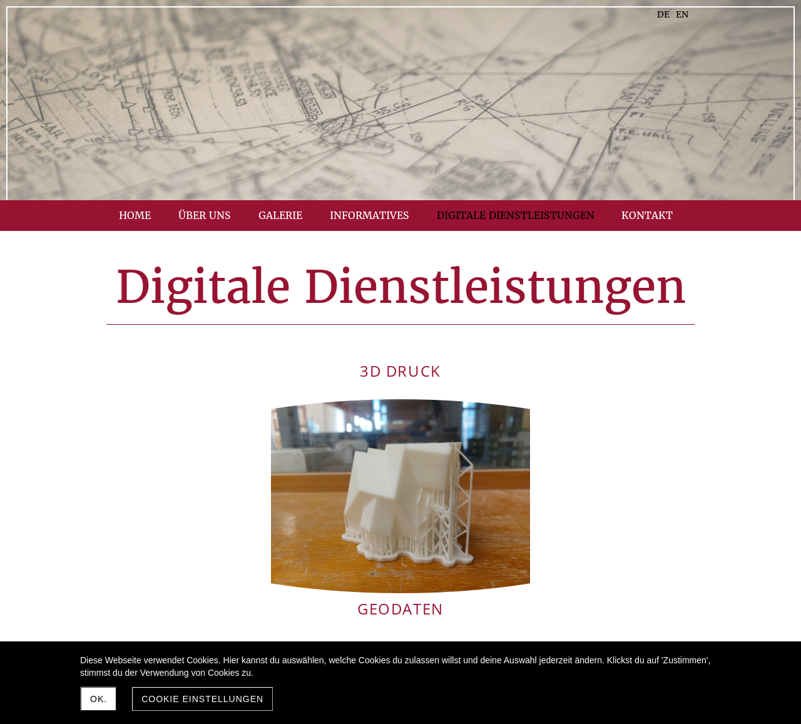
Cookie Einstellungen (202, 699)
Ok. (98, 699)
